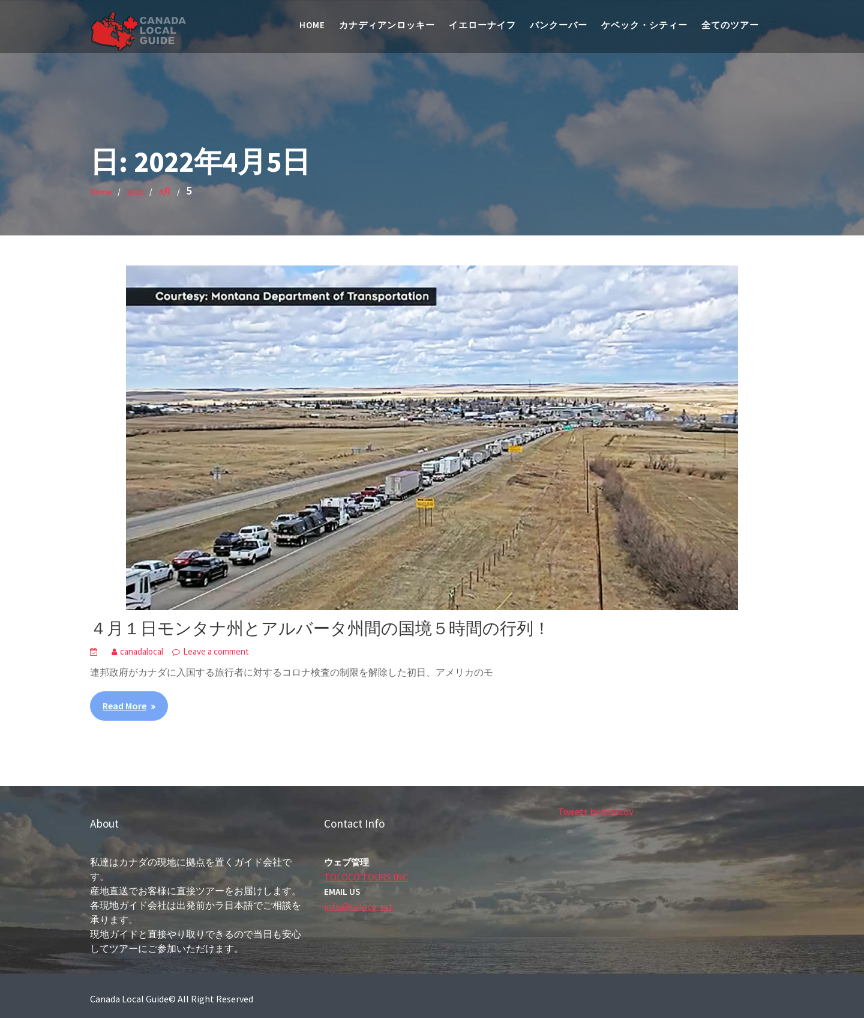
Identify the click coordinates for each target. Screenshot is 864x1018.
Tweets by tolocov (596, 811)
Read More (124, 706)
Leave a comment (216, 651)
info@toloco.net (359, 906)
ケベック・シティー (644, 25)
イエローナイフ (482, 25)
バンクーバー (558, 25)
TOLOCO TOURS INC (366, 876)
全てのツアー (730, 25)
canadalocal (141, 651)
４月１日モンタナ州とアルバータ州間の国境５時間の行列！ (320, 628)
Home (312, 25)
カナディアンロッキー (387, 25)
